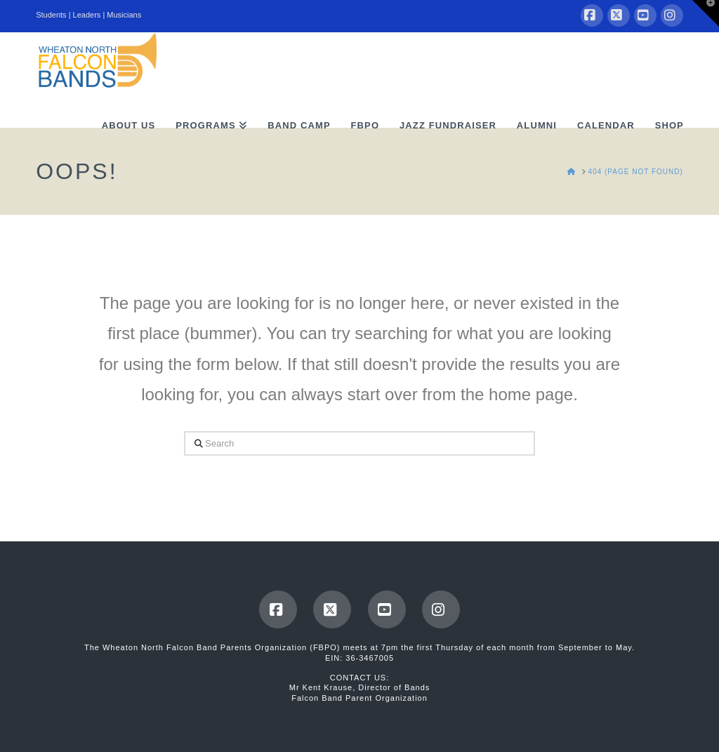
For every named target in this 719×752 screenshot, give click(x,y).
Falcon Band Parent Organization (359, 698)
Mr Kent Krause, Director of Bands (359, 687)
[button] (705, 13)
